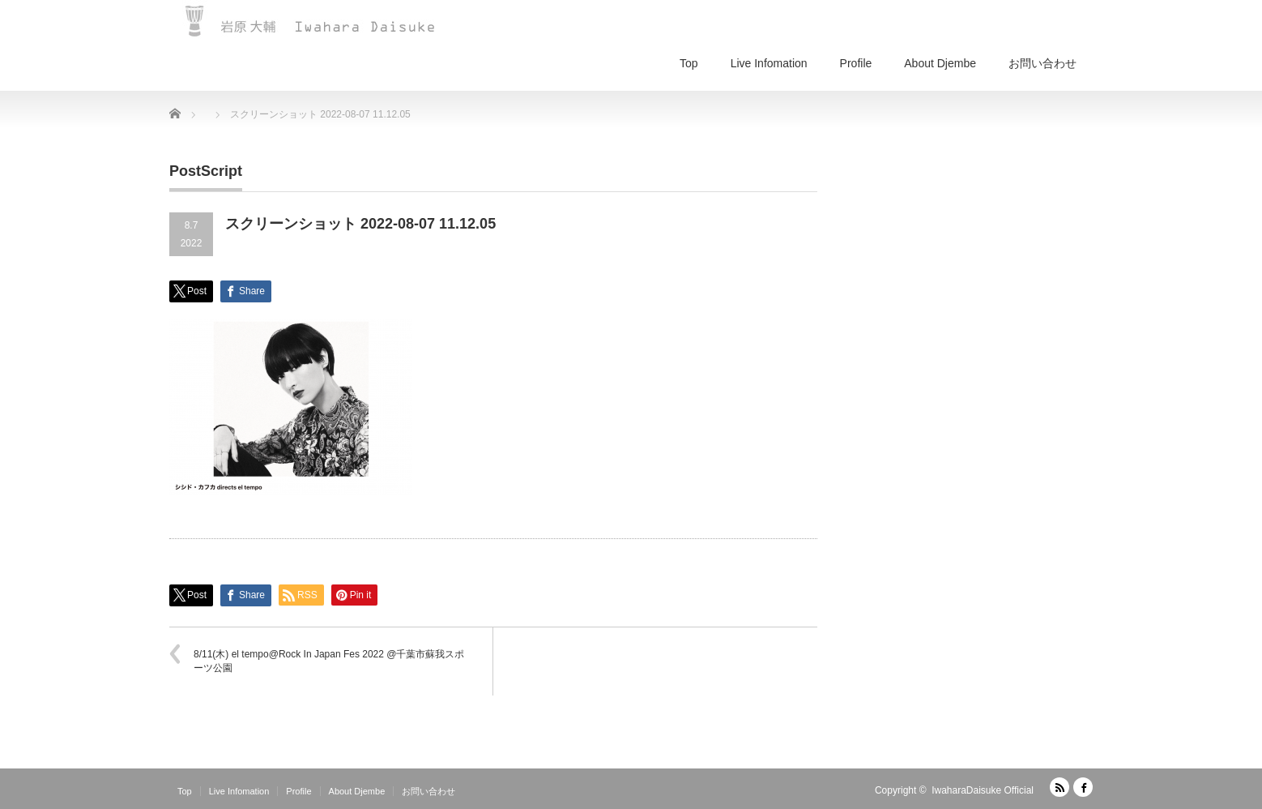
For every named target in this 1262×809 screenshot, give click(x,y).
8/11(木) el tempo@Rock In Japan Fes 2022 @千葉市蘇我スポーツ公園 (329, 661)
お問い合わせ (1042, 63)
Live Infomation (769, 63)
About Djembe (940, 63)
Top (689, 63)
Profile (856, 63)
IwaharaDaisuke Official (983, 790)
